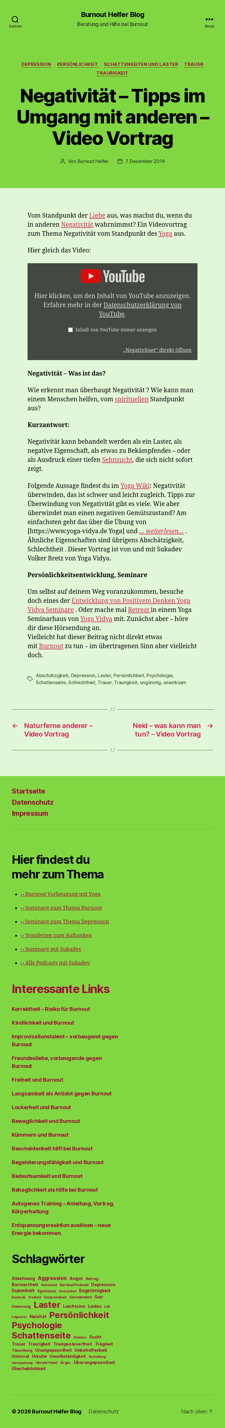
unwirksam (175, 682)
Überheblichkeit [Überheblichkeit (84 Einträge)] (29, 1368)
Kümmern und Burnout (40, 1135)
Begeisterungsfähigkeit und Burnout (58, 1162)
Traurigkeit (112, 73)
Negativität (77, 225)
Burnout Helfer (93, 161)
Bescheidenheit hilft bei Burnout (52, 1148)
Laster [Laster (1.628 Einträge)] (47, 1305)
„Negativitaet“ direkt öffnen (157, 350)
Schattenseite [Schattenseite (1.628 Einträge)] (41, 1335)
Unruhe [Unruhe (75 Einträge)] (39, 1356)
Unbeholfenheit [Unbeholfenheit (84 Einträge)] (90, 1350)
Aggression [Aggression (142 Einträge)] (52, 1278)
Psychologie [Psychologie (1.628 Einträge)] (37, 1325)
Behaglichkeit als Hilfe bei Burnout (55, 1190)
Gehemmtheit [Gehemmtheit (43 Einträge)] (55, 1297)
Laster (104, 675)
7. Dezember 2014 (145, 161)
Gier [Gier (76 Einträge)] (98, 1296)
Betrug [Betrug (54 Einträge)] (92, 1278)
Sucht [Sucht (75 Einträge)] (95, 1336)
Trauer (193, 64)
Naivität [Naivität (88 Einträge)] (38, 1316)
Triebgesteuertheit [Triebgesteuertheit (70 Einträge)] (72, 1344)
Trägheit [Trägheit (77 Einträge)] (104, 1343)
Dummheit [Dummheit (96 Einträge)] (23, 1290)
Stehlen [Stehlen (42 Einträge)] (80, 1337)
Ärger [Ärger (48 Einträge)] (65, 1362)
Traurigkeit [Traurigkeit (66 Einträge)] (39, 1344)
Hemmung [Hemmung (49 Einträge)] (21, 1306)
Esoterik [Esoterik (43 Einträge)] (18, 1297)
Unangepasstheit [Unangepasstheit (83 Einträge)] (53, 1350)
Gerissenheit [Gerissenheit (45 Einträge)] (80, 1297)
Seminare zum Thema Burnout (61, 908)
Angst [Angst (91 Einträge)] (76, 1278)
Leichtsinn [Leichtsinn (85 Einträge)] (74, 1306)
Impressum (30, 813)
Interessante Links (60, 989)
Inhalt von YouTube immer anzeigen (116, 330)
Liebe (97, 216)
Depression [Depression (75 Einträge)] (103, 1284)
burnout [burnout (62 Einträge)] (49, 1284)
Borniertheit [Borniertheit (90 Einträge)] (25, 1284)
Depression (36, 64)
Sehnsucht (117, 460)
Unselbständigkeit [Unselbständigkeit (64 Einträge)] (68, 1356)
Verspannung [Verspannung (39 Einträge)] (22, 1363)
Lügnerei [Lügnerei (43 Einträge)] (19, 1317)
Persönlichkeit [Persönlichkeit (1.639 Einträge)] (79, 1315)
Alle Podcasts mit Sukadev (55, 963)
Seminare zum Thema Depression (65, 921)
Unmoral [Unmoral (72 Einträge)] (20, 1356)
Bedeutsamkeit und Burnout (47, 1176)
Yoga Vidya (96, 619)
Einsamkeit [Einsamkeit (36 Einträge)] (67, 1291)
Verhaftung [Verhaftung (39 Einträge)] (97, 1357)
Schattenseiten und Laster (141, 64)
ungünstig (150, 682)
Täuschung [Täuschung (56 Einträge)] (22, 1350)
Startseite (28, 791)
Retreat (139, 610)
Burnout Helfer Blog (112, 14)
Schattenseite (51, 682)
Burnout (51, 646)
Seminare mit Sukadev (51, 949)
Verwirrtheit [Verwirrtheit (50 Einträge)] (47, 1362)
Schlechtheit (81, 682)
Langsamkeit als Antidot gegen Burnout (62, 1093)
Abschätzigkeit (52, 675)
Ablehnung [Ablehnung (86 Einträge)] (23, 1278)
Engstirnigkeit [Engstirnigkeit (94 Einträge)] (94, 1290)
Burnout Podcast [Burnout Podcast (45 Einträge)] (74, 1285)
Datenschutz (33, 802)
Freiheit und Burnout (37, 1080)
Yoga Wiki (135, 486)
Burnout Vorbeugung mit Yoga (60, 894)
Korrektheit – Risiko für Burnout (51, 1009)
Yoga (165, 234)
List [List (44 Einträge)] (107, 1307)
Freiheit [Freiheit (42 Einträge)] (34, 1297)
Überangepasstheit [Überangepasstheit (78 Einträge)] (94, 1362)
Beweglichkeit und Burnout (46, 1121)
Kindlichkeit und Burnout (43, 1023)
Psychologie (159, 675)
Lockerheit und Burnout (41, 1107)
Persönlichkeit (77, 64)
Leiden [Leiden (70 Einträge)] (94, 1306)
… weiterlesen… (161, 531)
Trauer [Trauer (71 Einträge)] (18, 1343)
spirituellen (132, 399)
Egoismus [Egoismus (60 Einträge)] (47, 1290)
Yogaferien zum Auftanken (56, 935)
